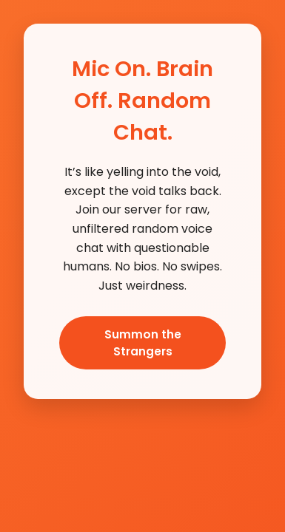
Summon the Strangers (142, 343)
